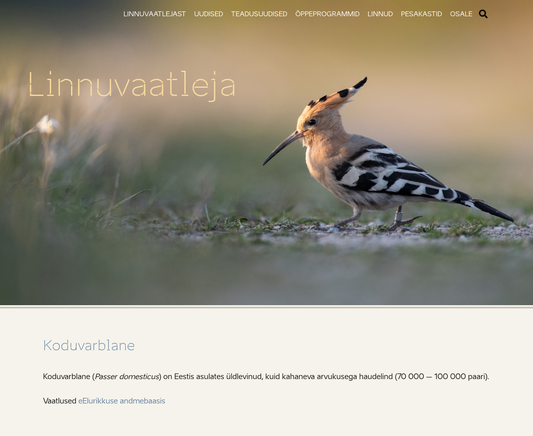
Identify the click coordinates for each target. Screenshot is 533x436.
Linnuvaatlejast (155, 14)
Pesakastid (421, 14)
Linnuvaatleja (132, 84)
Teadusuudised (259, 14)
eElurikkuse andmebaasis (121, 401)
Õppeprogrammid (327, 14)
